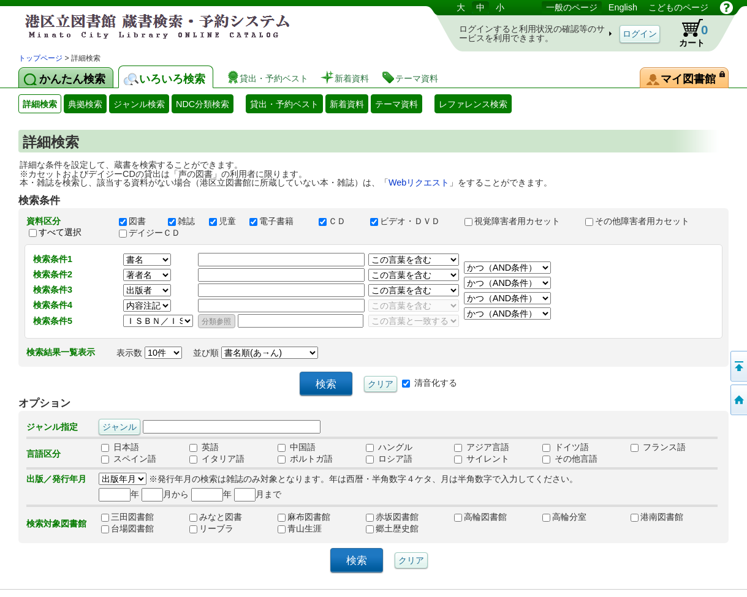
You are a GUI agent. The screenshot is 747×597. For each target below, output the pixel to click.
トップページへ (738, 400)
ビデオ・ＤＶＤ (411, 221)
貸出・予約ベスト (284, 104)
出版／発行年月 (56, 479)
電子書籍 (278, 221)
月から (165, 494)
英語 (204, 447)
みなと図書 (215, 517)
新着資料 (347, 104)
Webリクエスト (419, 182)
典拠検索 (85, 104)
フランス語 (658, 447)
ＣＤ (339, 221)
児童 (223, 221)
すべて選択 (60, 232)
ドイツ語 (565, 447)
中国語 (297, 447)
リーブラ (211, 529)
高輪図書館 (480, 517)
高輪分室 (564, 517)
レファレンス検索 (473, 104)
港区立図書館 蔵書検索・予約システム (147, 26)
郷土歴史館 (392, 529)
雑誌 (182, 221)
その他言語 (569, 459)
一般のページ (571, 7)
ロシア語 (389, 459)
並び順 (255, 353)
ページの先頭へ (738, 366)
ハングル (389, 447)
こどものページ (678, 7)
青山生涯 (300, 529)
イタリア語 (217, 459)
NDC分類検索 (202, 104)
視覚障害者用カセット (519, 221)
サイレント (481, 459)
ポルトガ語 (305, 459)
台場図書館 (127, 529)
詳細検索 (40, 104)
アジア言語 (481, 447)
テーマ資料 (396, 104)
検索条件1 (52, 259)
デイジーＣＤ (155, 233)
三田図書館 (127, 517)
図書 (138, 221)
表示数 (149, 353)
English (623, 7)
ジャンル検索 (139, 104)
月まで (257, 494)
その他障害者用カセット (642, 221)
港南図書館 (657, 517)
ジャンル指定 (52, 427)
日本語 (120, 447)
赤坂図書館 (392, 517)
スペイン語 (128, 459)
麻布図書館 (304, 517)
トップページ (40, 58)
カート (687, 33)
